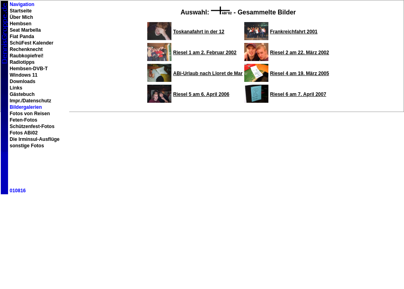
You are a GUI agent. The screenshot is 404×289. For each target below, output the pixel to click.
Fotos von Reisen (30, 113)
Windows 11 (23, 75)
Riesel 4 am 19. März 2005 (299, 73)
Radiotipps (22, 62)
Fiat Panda (22, 36)
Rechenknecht (26, 49)
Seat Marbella (25, 30)
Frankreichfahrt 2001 (293, 32)
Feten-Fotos (23, 120)
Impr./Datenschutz (30, 101)
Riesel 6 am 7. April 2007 (298, 94)
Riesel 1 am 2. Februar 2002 (204, 52)
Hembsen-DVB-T (29, 68)
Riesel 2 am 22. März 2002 (299, 52)
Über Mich (21, 17)
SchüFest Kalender (32, 43)
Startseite (21, 11)
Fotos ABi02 (24, 133)
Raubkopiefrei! (26, 56)
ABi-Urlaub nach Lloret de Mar (208, 73)
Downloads (22, 81)
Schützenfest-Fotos (32, 126)
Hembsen (20, 23)
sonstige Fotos (27, 146)
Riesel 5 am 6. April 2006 (201, 94)
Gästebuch (22, 94)
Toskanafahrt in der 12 (198, 32)
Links (16, 88)
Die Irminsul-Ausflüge (35, 139)
